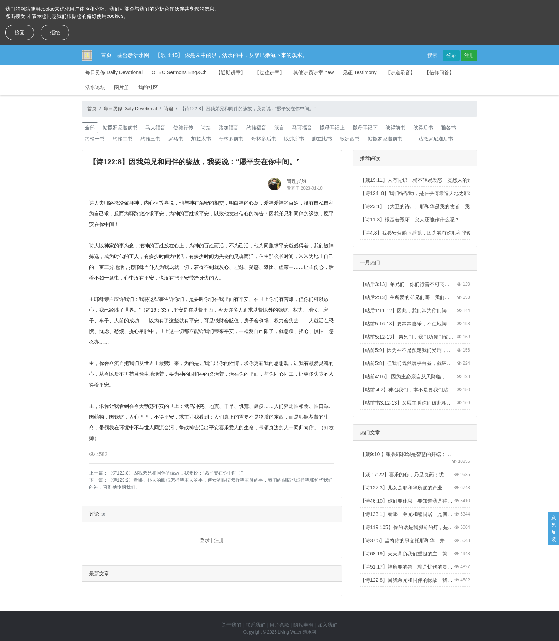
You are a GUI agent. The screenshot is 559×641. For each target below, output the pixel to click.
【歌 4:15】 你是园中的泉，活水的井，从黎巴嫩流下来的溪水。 (231, 55)
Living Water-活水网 (297, 632)
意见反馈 (553, 528)
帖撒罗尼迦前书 (120, 127)
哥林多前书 (231, 139)
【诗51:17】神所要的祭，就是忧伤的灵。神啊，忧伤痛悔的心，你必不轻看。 (406, 567)
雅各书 (448, 127)
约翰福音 (256, 127)
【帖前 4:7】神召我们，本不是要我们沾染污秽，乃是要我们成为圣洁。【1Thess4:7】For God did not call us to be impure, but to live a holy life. (406, 390)
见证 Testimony (359, 72)
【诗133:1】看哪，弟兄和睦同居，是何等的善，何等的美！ (406, 514)
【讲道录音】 (400, 72)
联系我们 (256, 625)
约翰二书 (123, 139)
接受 (20, 32)
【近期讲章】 (231, 72)
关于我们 (231, 625)
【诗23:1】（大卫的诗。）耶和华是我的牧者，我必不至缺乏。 (429, 206)
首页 (106, 55)
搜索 (432, 55)
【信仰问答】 (439, 72)
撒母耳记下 (365, 127)
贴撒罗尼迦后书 (435, 139)
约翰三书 (150, 139)
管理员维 (297, 181)
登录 (451, 55)
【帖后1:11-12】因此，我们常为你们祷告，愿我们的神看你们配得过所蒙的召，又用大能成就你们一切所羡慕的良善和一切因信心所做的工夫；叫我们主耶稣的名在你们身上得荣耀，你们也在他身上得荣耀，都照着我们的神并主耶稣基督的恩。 (406, 310)
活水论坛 (95, 87)
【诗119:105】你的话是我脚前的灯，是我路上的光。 (406, 527)
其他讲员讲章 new (313, 72)
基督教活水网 (133, 55)
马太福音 (155, 127)
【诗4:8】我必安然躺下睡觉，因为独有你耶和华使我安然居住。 (431, 233)
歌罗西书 (350, 139)
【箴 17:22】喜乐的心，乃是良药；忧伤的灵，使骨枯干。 (406, 474)
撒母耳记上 (332, 127)
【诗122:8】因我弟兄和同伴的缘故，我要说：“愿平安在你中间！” (175, 473)
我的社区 (148, 87)
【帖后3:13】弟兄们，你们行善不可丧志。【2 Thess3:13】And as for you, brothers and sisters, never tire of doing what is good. (406, 284)
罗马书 (175, 139)
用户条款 (279, 625)
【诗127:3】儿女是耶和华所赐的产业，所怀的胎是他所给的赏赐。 (406, 488)
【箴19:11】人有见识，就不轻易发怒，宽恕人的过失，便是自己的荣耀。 (441, 180)
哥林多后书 (263, 139)
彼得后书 (423, 127)
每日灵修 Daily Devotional (114, 72)
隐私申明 (303, 625)
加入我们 (328, 625)
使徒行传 (183, 127)
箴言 (279, 127)
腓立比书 (322, 139)
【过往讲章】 (269, 72)
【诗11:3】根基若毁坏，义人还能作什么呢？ (410, 219)
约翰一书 (95, 139)
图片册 (121, 87)
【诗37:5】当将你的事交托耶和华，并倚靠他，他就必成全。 (406, 540)
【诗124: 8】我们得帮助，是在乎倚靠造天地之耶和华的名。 (427, 193)
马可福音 (302, 127)
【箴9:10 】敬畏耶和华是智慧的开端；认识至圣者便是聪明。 (406, 454)
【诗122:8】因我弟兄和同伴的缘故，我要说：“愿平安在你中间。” (406, 580)
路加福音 (229, 127)
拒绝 (55, 32)
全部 (90, 127)
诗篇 (168, 108)
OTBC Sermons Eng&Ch (179, 72)
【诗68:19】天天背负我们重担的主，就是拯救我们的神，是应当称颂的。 (406, 554)
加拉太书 (201, 139)
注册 (469, 55)
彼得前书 (395, 127)
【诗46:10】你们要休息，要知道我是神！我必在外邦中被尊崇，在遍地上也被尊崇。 (406, 501)
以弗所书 (294, 139)
